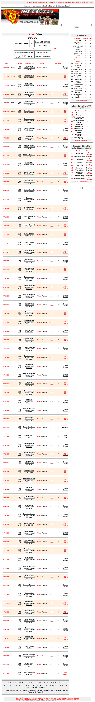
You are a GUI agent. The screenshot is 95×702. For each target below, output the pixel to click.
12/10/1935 (6, 524)
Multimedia (83, 2)
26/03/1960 (6, 410)
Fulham (79, 162)
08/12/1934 (6, 542)
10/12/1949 (6, 489)
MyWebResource (28, 700)
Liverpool (79, 159)
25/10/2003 (6, 173)
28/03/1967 (6, 287)
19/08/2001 (6, 208)
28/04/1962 (6, 375)
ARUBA (64, 698)
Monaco (60, 2)
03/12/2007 (6, 94)
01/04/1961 (6, 392)
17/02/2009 (6, 76)
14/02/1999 (6, 226)
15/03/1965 (6, 322)
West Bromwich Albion (78, 121)
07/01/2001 (6, 217)
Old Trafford (53, 2)
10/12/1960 (6, 401)
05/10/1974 (6, 261)
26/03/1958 (6, 428)
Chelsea (78, 113)
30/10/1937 (6, 507)
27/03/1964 (6, 349)
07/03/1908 (6, 647)
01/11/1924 (6, 603)
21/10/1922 (6, 638)
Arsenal (78, 115)
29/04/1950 (6, 480)
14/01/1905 (6, 673)
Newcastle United (79, 156)
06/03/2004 (6, 155)
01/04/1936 (6, 515)
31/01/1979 (6, 243)
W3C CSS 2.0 (50, 700)
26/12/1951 (6, 445)
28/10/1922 (6, 629)
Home (29, 2)
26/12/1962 (6, 366)
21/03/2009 (6, 68)
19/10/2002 (6, 191)
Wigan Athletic (79, 170)
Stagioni (45, 2)
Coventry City (78, 138)
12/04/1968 (6, 278)
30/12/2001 (6, 199)
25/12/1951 (6, 454)
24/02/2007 (6, 103)
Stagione (39, 2)
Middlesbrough (79, 176)
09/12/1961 (6, 384)
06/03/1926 (6, 586)
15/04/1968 (6, 270)
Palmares (68, 2)
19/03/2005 (6, 138)
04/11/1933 (6, 559)
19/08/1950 (6, 471)
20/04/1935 (6, 533)
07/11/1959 (6, 419)
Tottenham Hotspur (78, 131)
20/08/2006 (6, 112)
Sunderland (79, 168)
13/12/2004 (6, 147)
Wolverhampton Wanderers (78, 117)
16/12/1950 (6, 463)
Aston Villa (79, 165)
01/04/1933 (6, 568)
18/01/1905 (6, 665)
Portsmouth (79, 154)
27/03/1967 (6, 296)
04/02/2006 (6, 120)
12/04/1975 (6, 252)
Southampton (78, 124)
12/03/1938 (6, 498)
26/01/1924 (6, 612)
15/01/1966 (6, 305)
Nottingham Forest (78, 135)
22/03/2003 (6, 182)
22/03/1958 (6, 436)
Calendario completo (81, 140)
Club (33, 2)
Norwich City (78, 128)
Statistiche (75, 2)
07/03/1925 (6, 594)
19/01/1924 (6, 621)
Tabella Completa (81, 100)
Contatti (90, 2)
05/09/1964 (6, 331)
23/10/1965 (6, 313)
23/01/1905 (6, 656)
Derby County (78, 126)
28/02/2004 (6, 164)
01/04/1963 (6, 357)
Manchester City (79, 178)
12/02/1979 (6, 234)
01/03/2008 (6, 85)
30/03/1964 (6, 340)
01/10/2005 (6, 129)
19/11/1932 (6, 577)
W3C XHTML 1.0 (40, 700)
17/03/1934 (6, 550)
